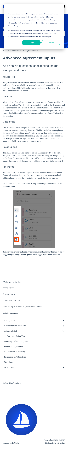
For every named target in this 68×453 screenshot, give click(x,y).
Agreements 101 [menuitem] (10, 331)
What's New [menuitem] (9, 367)
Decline (51, 42)
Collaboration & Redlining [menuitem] (14, 352)
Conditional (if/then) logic (12, 300)
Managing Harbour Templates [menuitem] (16, 341)
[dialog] (34, 26)
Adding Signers (8, 288)
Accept (31, 42)
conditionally (42, 88)
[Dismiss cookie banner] (59, 9)
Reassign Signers (9, 294)
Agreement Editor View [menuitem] (16, 336)
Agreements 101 (31, 51)
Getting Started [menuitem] (10, 320)
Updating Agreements (10, 313)
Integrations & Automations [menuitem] (15, 357)
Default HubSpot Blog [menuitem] (11, 383)
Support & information (12, 51)
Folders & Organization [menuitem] (13, 346)
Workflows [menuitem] (8, 362)
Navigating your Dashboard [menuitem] (15, 326)
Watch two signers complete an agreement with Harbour (22, 307)
